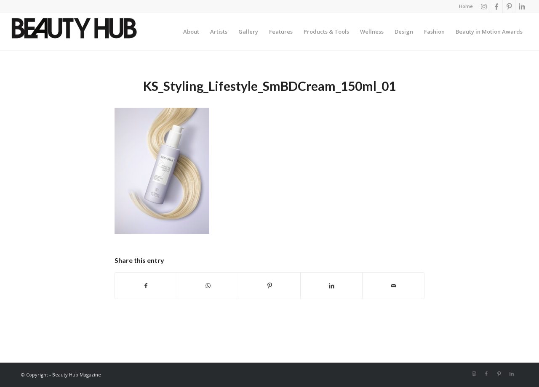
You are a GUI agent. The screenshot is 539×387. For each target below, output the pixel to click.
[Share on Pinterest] (270, 286)
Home (466, 6)
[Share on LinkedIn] (331, 286)
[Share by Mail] (393, 286)
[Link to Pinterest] (509, 6)
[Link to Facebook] (496, 6)
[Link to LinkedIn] (521, 6)
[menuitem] (464, 6)
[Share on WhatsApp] (208, 286)
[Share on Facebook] (146, 286)
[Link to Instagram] (484, 6)
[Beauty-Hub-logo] (74, 33)
